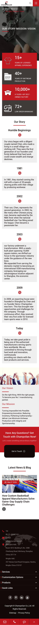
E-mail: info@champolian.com (12, 539)
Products (6, 582)
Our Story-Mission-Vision (14, 11)
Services (6, 572)
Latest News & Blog (19, 467)
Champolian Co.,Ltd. (23, 606)
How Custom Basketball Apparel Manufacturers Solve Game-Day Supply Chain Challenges (18, 500)
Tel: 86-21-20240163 (10, 532)
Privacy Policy (24, 613)
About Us (14, 9)
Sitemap (12, 613)
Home (7, 9)
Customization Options (12, 577)
